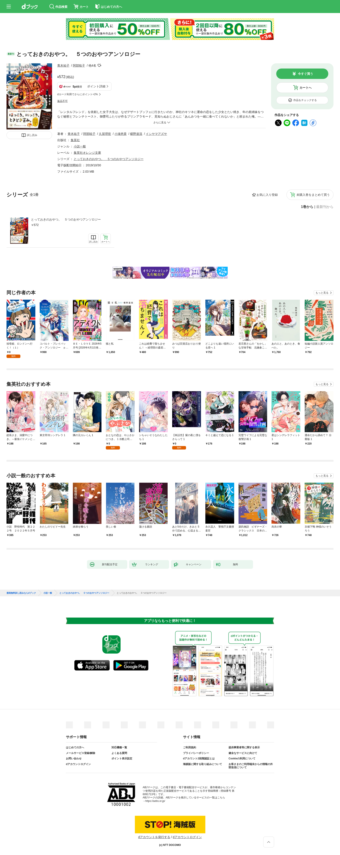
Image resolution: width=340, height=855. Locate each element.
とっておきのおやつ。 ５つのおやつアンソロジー (66, 219)
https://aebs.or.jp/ (155, 801)
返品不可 (62, 101)
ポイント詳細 (96, 86)
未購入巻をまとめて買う (313, 194)
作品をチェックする (305, 100)
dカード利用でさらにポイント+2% (77, 94)
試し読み (32, 135)
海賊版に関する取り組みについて (202, 764)
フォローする (99, 65)
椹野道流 (136, 134)
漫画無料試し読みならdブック (21, 593)
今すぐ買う (305, 73)
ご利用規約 (189, 747)
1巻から (307, 207)
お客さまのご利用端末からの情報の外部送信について (251, 766)
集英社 (75, 140)
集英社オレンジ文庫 (87, 152)
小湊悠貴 (120, 134)
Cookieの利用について (242, 758)
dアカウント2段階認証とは (199, 758)
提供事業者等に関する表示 (244, 747)
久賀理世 (105, 134)
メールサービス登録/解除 (80, 753)
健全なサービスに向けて (243, 753)
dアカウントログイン (78, 764)
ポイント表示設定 (121, 758)
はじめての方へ (75, 747)
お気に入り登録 (267, 194)
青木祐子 (63, 65)
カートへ (305, 87)
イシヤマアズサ (156, 134)
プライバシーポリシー (196, 753)
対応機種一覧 (119, 747)
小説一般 (80, 146)
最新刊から (324, 207)
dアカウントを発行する (154, 837)
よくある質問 (119, 753)
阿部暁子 (79, 65)
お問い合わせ (74, 758)
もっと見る (322, 292)
